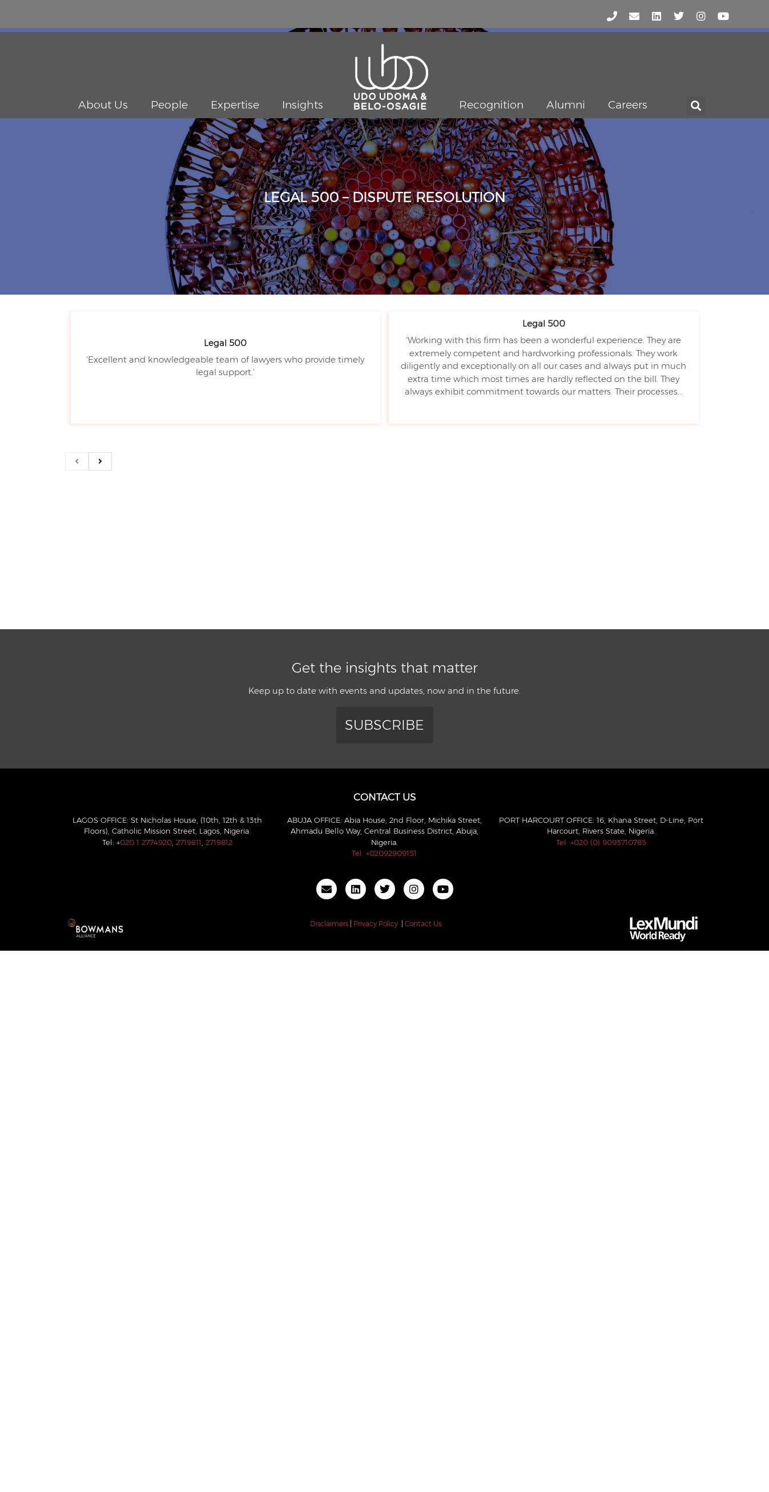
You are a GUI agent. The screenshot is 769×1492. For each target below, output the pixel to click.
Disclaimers (329, 923)
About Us (103, 104)
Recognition (491, 104)
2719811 (189, 842)
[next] (100, 461)
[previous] (76, 461)
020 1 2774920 (146, 842)
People (169, 104)
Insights (302, 104)
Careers (627, 104)
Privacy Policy (375, 923)
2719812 (219, 842)
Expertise (235, 104)
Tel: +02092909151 (384, 853)
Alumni (565, 104)
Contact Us (423, 923)
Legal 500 (225, 342)
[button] (696, 105)
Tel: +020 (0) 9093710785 (601, 842)
